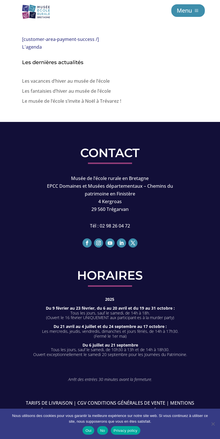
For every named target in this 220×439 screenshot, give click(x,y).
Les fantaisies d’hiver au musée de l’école (66, 91)
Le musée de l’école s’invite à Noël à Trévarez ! (71, 101)
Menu (184, 10)
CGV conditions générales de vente (121, 403)
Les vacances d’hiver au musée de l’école (66, 81)
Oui (88, 430)
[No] (213, 424)
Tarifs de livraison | (51, 403)
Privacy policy (126, 430)
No (102, 430)
